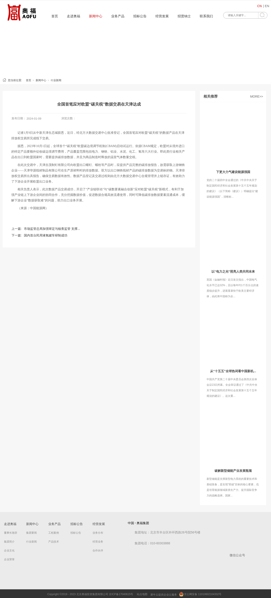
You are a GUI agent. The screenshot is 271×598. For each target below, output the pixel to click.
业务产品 (117, 16)
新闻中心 (95, 16)
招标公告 (140, 16)
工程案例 (53, 532)
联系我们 (206, 16)
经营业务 (98, 541)
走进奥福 (73, 16)
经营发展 (162, 16)
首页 (54, 16)
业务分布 (98, 532)
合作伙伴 (98, 550)
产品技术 (53, 541)
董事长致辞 (10, 532)
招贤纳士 (184, 16)
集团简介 (9, 541)
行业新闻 (56, 80)
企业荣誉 (9, 559)
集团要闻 (31, 532)
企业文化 (9, 550)
